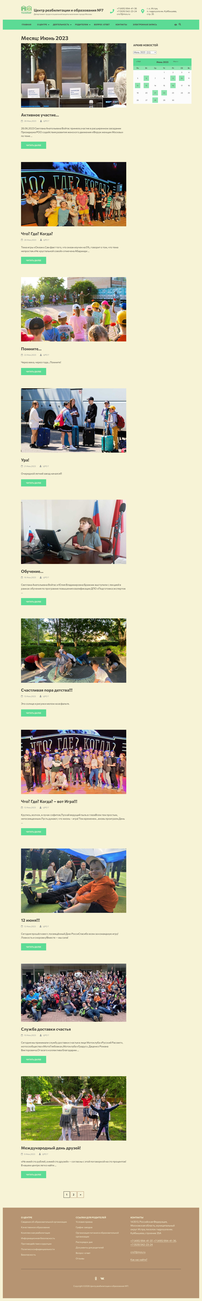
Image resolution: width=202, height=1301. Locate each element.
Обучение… (32, 571)
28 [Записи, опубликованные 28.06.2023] (155, 100)
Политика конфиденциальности (38, 1249)
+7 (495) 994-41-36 (127, 8)
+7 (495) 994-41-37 (141, 1240)
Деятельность (61, 24)
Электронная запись (145, 24)
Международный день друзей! (51, 1147)
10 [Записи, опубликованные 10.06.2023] (182, 78)
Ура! (25, 459)
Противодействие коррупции (36, 1243)
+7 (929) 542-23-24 (127, 11)
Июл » (175, 61)
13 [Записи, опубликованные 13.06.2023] (146, 85)
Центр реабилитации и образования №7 (68, 10)
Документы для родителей (90, 1247)
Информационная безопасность (38, 1238)
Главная (26, 24)
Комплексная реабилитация (35, 1232)
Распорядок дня (84, 1242)
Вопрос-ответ (102, 24)
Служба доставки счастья (46, 1029)
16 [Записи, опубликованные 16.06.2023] (173, 85)
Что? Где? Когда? (37, 233)
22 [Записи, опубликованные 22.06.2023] (164, 93)
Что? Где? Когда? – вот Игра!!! (49, 801)
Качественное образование (35, 1227)
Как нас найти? (138, 1259)
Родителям (81, 24)
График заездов (84, 1227)
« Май (138, 61)
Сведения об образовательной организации (44, 1221)
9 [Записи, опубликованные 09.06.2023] (173, 78)
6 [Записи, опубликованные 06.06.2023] (146, 78)
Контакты (121, 24)
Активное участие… (40, 114)
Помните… (31, 348)
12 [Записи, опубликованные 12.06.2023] (137, 85)
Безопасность (28, 1254)
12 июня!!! (30, 920)
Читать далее (33, 145)
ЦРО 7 (46, 121)
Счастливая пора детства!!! (47, 689)
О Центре (42, 24)
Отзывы (80, 1258)
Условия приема (84, 1221)
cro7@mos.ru (123, 14)
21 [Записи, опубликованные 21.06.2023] (155, 93)
